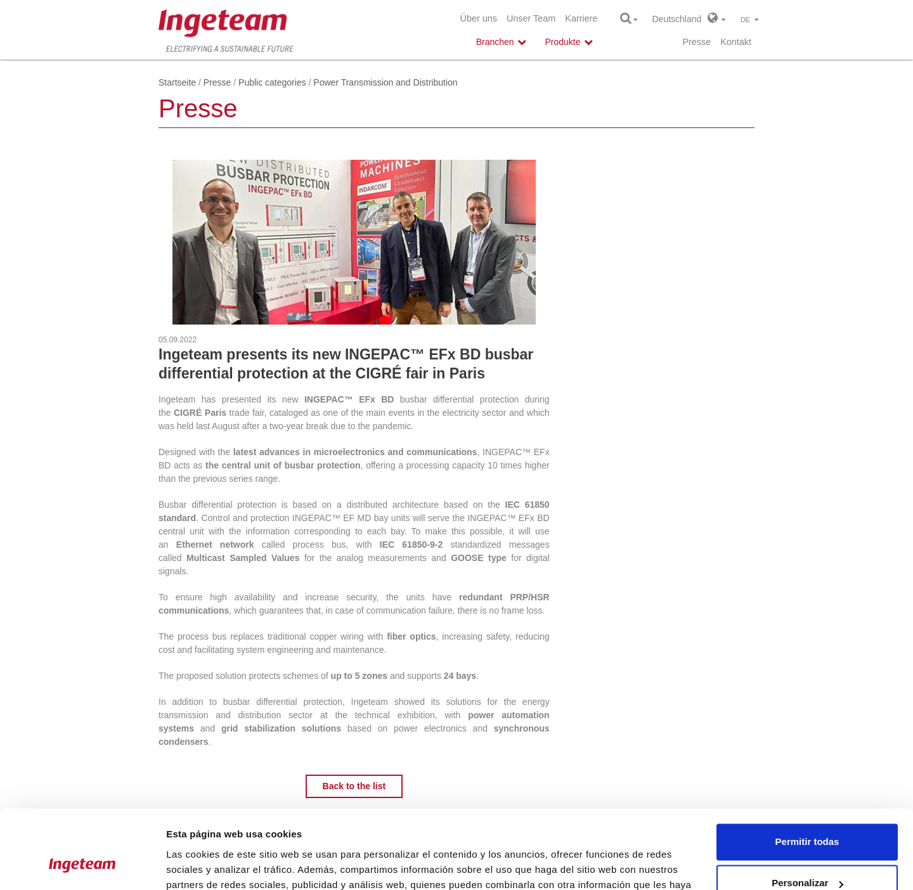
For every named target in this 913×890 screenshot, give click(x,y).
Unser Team (531, 18)
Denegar (807, 854)
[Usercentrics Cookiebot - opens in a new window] (82, 865)
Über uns (478, 18)
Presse (696, 42)
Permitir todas (807, 771)
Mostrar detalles (203, 865)
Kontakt (735, 42)
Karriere (581, 18)
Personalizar (807, 813)
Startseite (177, 82)
